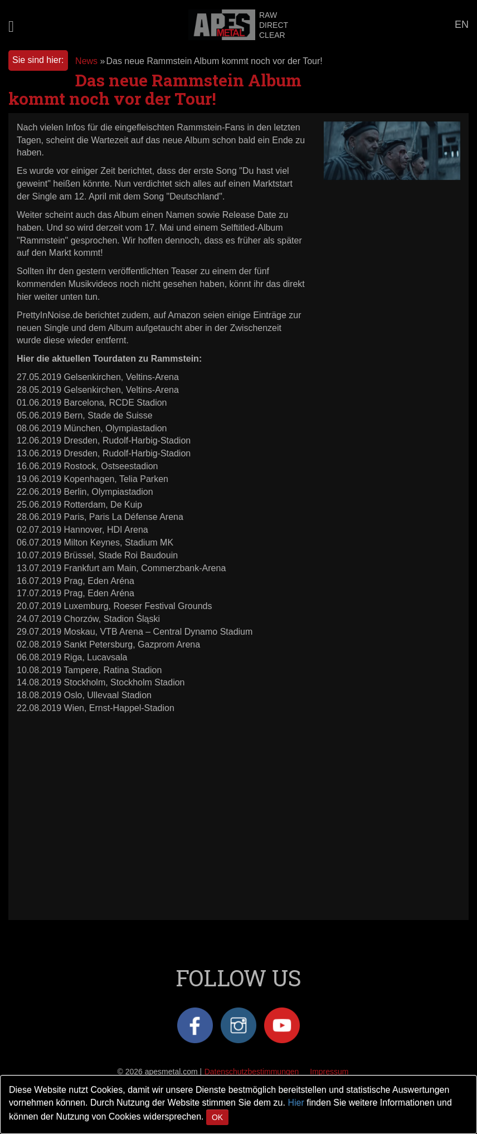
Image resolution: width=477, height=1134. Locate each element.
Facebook (195, 1025)
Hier (296, 1102)
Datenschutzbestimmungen (252, 1071)
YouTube (282, 1025)
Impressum (329, 1071)
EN (462, 24)
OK (217, 1117)
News (86, 61)
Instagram (238, 1025)
